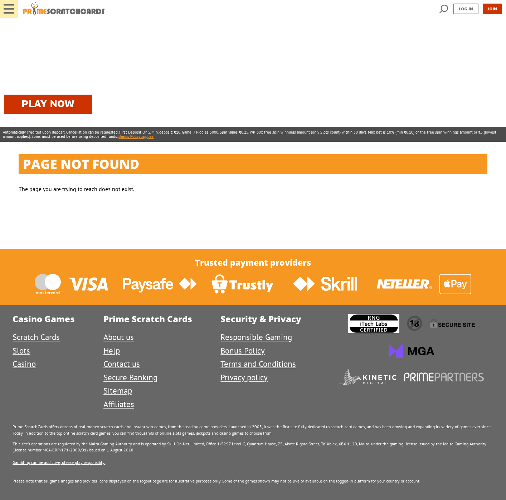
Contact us (121, 364)
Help (111, 350)
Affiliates (118, 404)
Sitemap (117, 390)
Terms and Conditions (258, 364)
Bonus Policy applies (136, 136)
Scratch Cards (36, 337)
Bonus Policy (242, 350)
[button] (9, 9)
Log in (466, 8)
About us (118, 337)
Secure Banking (130, 377)
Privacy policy (244, 377)
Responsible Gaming (256, 337)
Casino (24, 364)
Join (492, 8)
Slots (21, 350)
